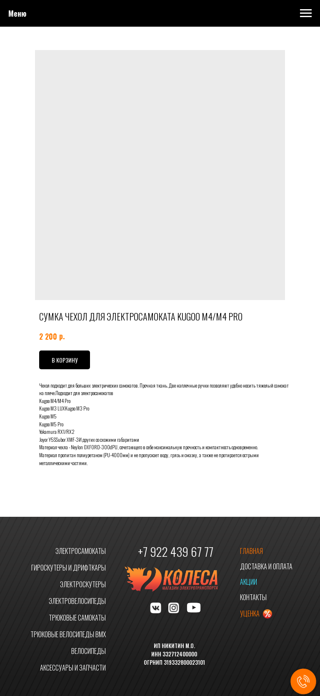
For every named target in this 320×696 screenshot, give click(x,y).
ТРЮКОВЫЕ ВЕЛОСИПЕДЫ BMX (68, 634)
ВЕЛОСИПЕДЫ (88, 651)
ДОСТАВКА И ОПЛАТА (266, 566)
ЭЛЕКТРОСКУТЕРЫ (83, 584)
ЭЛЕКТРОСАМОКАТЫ (80, 551)
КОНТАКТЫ (253, 597)
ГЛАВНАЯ (251, 551)
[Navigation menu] (306, 13)
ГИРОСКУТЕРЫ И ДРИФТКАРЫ (68, 568)
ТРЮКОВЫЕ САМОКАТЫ (77, 618)
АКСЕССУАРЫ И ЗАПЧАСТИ (73, 668)
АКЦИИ (248, 582)
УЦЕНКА (250, 613)
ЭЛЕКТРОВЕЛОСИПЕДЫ (77, 601)
